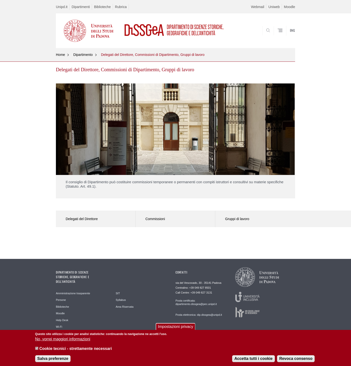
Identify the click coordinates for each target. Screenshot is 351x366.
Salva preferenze (52, 358)
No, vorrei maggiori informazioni (62, 339)
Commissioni (155, 219)
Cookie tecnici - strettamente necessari (75, 348)
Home (60, 55)
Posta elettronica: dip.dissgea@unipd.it (199, 314)
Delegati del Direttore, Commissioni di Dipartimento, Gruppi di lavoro (153, 55)
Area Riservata (125, 306)
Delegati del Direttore (82, 219)
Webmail (257, 7)
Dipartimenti (81, 7)
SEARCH (286, 36)
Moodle (289, 7)
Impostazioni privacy (175, 327)
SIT (118, 293)
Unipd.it (61, 7)
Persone (61, 299)
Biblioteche (102, 7)
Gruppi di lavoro (237, 219)
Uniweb (274, 7)
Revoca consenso (295, 358)
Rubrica (121, 7)
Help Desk (62, 320)
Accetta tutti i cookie (253, 358)
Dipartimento (83, 55)
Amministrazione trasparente (73, 293)
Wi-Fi (59, 326)
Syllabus (121, 299)
